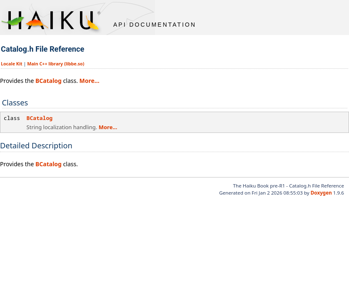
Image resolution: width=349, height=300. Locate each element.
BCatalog (48, 81)
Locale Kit (11, 64)
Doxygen (321, 193)
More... (90, 81)
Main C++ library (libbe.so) (55, 64)
